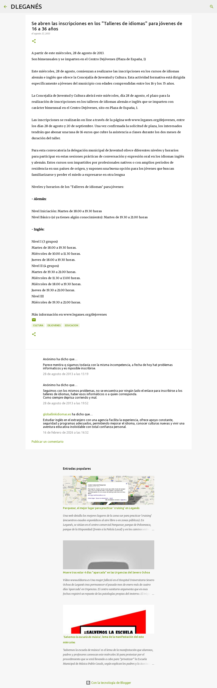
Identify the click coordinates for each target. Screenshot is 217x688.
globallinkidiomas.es (57, 414)
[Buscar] (47, 6)
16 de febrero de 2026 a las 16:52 (66, 432)
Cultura (38, 325)
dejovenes (54, 325)
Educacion (71, 325)
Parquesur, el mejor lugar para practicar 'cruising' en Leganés (101, 508)
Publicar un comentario (48, 441)
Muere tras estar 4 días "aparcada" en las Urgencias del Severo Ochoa (106, 572)
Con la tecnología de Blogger (108, 682)
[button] (34, 41)
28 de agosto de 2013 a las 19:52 (65, 403)
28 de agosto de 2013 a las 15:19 (65, 374)
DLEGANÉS (26, 6)
